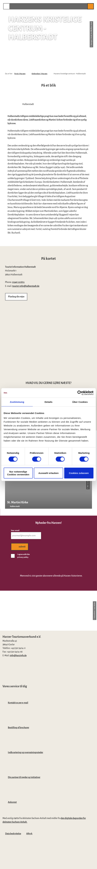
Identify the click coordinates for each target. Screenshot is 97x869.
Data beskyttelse (13, 833)
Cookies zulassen (79, 473)
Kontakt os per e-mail (18, 703)
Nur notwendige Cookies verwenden (18, 473)
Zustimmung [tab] (17, 401)
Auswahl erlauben (48, 473)
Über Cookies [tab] (80, 401)
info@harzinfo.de (18, 655)
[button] (83, 6)
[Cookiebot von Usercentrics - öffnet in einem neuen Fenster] (79, 392)
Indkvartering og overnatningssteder (25, 752)
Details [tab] (49, 401)
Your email (15, 530)
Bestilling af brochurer (18, 727)
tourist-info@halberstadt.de (25, 286)
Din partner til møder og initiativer (24, 777)
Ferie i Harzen (19, 74)
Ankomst (12, 802)
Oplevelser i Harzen (39, 74)
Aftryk (29, 833)
